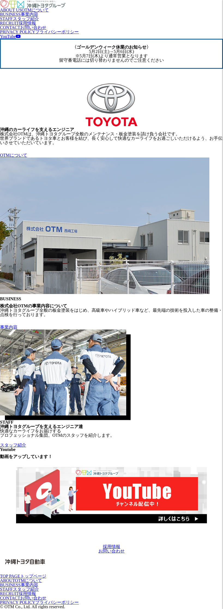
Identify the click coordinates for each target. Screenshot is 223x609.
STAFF (19, 18)
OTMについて (13, 155)
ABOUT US (24, 10)
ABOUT (21, 580)
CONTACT (23, 27)
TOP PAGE (23, 576)
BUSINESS (19, 14)
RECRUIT (18, 23)
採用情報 (111, 546)
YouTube (10, 36)
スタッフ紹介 (13, 445)
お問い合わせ (111, 551)
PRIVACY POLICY (39, 31)
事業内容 (8, 327)
